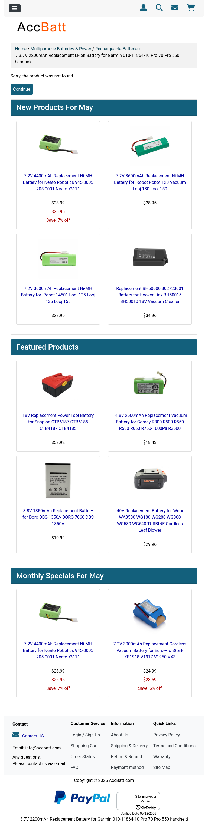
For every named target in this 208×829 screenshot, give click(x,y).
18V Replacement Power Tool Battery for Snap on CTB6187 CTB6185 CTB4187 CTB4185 (58, 422)
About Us (119, 734)
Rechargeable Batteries (117, 48)
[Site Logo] (42, 26)
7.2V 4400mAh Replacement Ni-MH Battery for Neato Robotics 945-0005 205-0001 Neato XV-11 (58, 182)
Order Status (83, 756)
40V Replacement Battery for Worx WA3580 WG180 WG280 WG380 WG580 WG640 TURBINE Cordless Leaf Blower (150, 520)
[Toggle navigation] (15, 8)
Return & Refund (126, 756)
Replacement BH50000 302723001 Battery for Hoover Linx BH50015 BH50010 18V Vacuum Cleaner (150, 295)
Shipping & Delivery (129, 745)
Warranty (162, 756)
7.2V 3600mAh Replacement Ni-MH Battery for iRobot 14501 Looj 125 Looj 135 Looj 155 (58, 295)
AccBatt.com (121, 780)
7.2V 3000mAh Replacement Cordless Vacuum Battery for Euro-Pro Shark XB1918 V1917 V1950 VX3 (150, 650)
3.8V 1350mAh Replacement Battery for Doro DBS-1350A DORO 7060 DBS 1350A (58, 517)
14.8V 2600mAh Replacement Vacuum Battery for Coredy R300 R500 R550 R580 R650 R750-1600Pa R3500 (150, 422)
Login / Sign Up (85, 734)
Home (21, 48)
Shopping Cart (84, 745)
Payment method (127, 767)
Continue (21, 89)
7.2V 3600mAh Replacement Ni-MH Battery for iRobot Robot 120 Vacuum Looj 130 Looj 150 (150, 182)
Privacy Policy (166, 734)
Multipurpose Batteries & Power (61, 48)
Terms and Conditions (174, 745)
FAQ (75, 767)
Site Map (161, 767)
